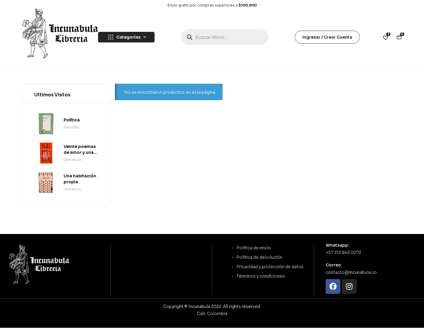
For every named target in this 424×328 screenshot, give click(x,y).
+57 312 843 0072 (343, 252)
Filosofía (71, 127)
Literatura (72, 159)
